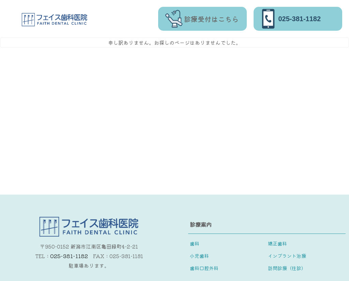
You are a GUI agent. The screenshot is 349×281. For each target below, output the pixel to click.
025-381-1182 (68, 255)
